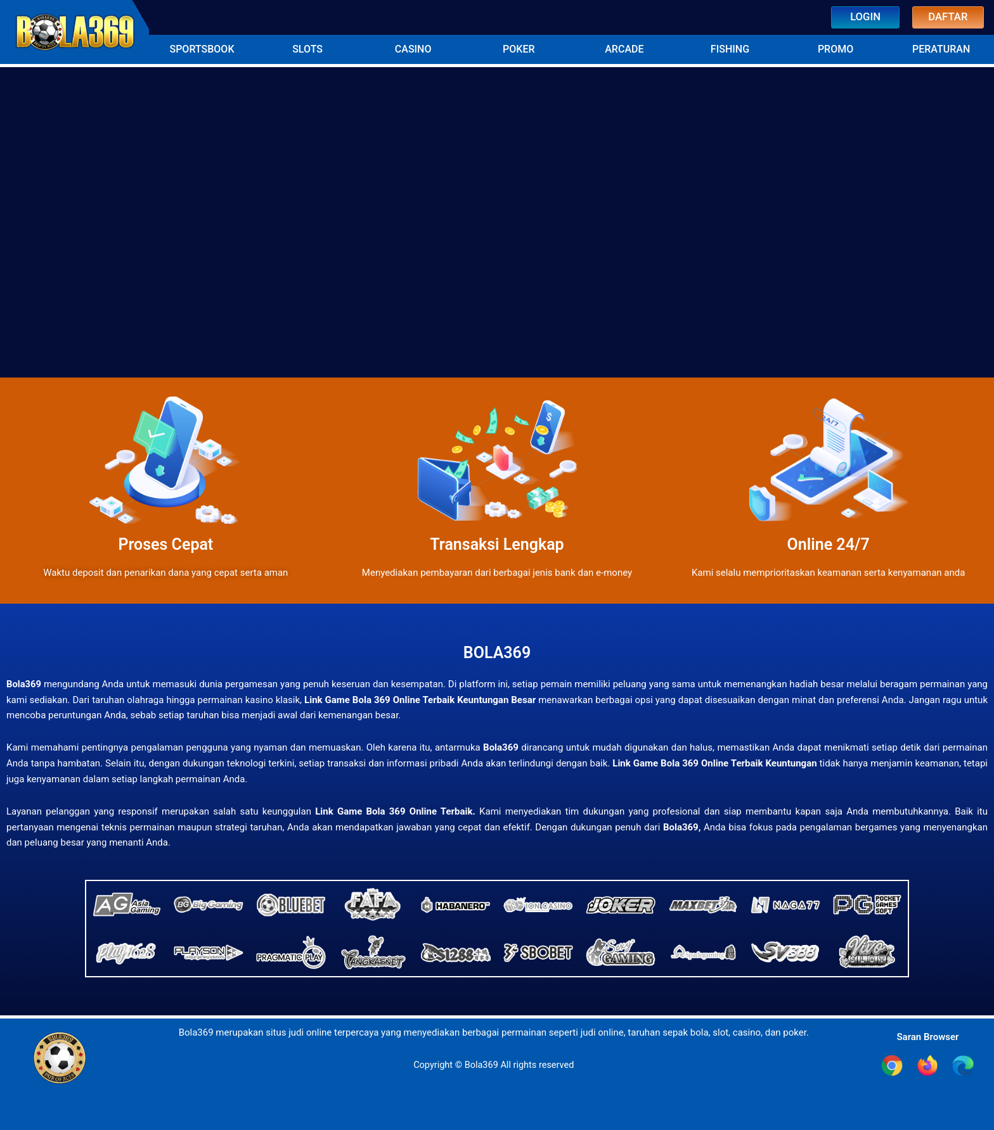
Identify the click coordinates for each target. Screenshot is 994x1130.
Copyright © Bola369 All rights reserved (494, 1064)
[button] (202, 48)
